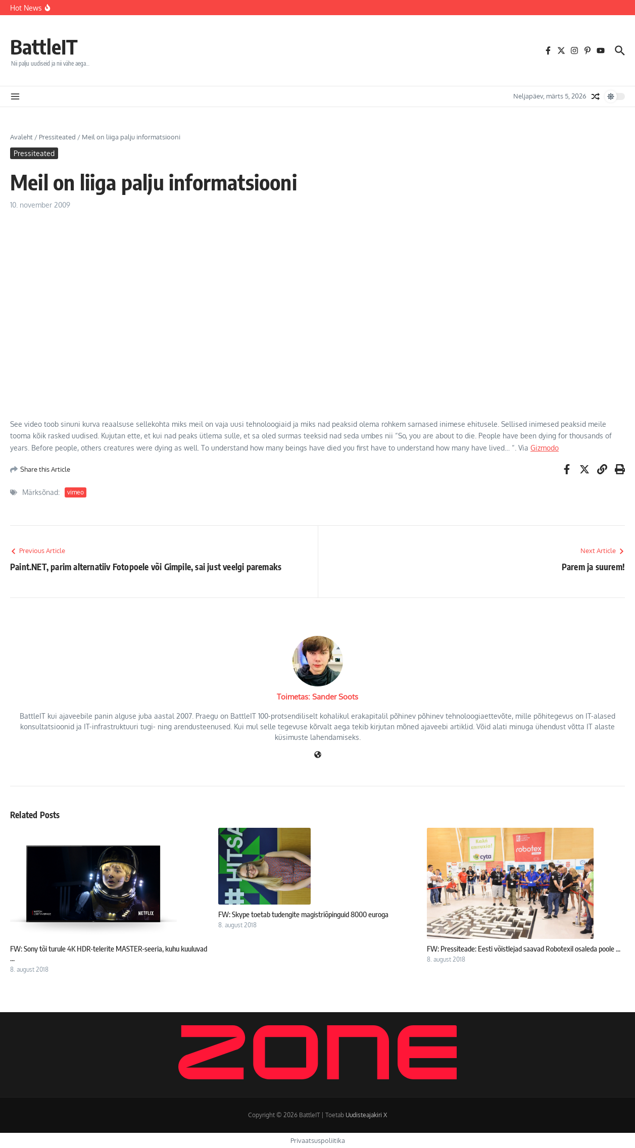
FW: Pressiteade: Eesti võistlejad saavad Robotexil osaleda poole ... (523, 948)
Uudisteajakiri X (366, 1115)
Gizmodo (544, 447)
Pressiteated (57, 137)
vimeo (75, 492)
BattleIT (44, 46)
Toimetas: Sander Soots (317, 697)
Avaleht (21, 137)
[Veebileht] (317, 755)
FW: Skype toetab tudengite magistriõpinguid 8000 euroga (303, 914)
